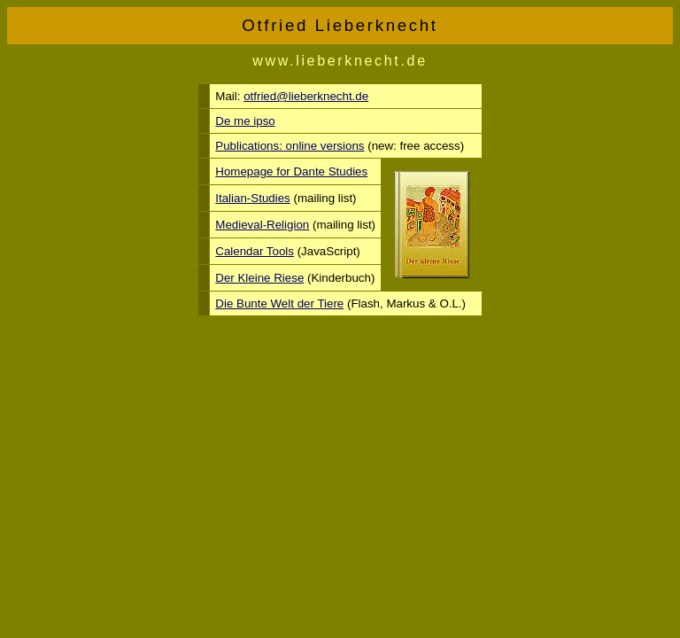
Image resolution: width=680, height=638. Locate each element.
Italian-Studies (252, 198)
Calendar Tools (254, 251)
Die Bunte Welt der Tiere (279, 303)
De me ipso (244, 121)
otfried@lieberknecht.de (305, 96)
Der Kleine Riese (259, 277)
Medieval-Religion (262, 224)
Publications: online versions (289, 145)
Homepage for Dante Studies (291, 171)
